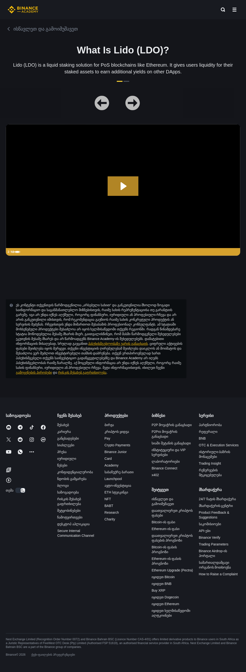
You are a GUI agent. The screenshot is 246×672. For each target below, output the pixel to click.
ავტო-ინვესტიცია (118, 485)
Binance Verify (210, 537)
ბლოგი (63, 485)
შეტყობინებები (68, 510)
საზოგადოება (68, 492)
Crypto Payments (117, 445)
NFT (108, 499)
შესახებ (63, 425)
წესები (62, 465)
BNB (202, 438)
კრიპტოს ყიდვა (117, 432)
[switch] (20, 490)
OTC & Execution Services (219, 445)
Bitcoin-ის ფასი (163, 522)
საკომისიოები (210, 524)
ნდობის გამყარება (71, 479)
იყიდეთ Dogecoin (165, 597)
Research (112, 512)
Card (108, 459)
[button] (234, 10)
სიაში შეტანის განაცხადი (171, 443)
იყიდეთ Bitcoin (163, 577)
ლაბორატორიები (166, 461)
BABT (109, 506)
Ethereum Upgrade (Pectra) (172, 570)
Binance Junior (116, 452)
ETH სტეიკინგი (116, 492)
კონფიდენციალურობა (75, 472)
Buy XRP (158, 590)
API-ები (204, 531)
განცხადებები (68, 438)
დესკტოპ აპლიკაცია (73, 524)
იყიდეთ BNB (162, 584)
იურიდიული (66, 459)
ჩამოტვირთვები (69, 517)
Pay (107, 438)
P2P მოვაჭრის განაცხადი (172, 425)
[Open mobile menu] (234, 9)
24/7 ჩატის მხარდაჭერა (217, 499)
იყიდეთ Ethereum (165, 604)
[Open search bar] (221, 9)
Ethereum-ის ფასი (165, 529)
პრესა (62, 452)
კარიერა (64, 432)
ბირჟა (109, 425)
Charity (110, 519)
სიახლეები (65, 445)
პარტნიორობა (210, 425)
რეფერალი (208, 432)
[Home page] (23, 9)
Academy (111, 465)
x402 (155, 475)
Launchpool (113, 479)
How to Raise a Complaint (218, 574)
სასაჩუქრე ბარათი (119, 472)
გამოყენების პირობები (34, 372)
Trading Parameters (213, 544)
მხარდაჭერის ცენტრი (216, 506)
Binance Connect (164, 468)
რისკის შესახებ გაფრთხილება (82, 372)
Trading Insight (210, 463)
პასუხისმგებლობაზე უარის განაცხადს (118, 344)
